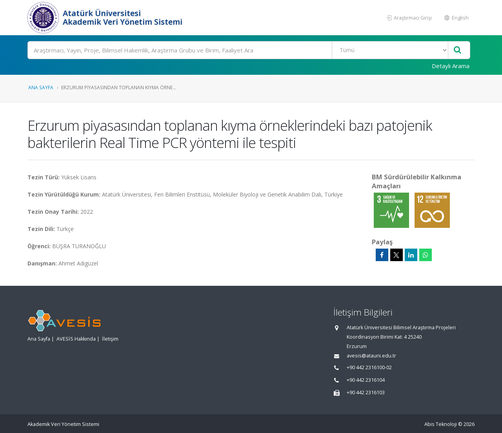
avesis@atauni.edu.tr (371, 355)
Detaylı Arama (450, 66)
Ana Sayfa (40, 87)
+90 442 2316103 (366, 392)
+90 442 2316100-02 (369, 367)
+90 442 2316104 (366, 380)
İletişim (110, 339)
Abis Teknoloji (440, 424)
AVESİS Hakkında (76, 339)
